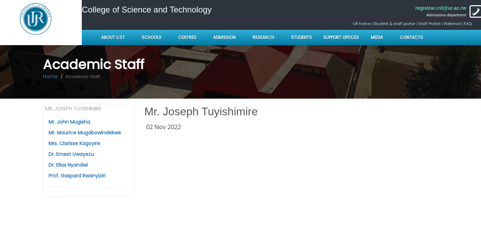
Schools (152, 37)
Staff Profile (429, 23)
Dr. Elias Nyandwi (68, 164)
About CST (113, 37)
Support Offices (341, 37)
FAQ (468, 23)
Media (377, 37)
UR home (362, 23)
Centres (187, 37)
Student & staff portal (394, 23)
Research (263, 37)
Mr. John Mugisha (69, 121)
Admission (224, 37)
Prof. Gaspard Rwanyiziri (77, 175)
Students (301, 37)
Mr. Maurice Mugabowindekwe (85, 132)
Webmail (452, 23)
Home (50, 76)
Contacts (411, 37)
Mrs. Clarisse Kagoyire (74, 143)
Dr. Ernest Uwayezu (71, 154)
